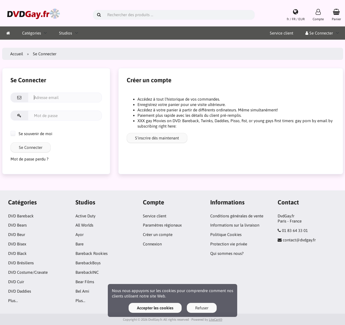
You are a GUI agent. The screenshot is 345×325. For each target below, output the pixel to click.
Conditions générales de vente (236, 216)
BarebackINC (87, 272)
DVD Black (17, 253)
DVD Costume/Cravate (28, 272)
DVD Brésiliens (21, 263)
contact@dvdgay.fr (299, 240)
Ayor (79, 234)
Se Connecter (319, 33)
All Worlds (84, 225)
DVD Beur (16, 234)
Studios (65, 33)
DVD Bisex (17, 244)
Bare (79, 244)
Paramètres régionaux (162, 225)
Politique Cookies (226, 234)
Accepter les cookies (155, 308)
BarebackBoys (88, 263)
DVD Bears (17, 225)
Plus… (13, 300)
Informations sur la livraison (234, 225)
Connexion (152, 244)
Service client (281, 33)
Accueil (16, 54)
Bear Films (84, 281)
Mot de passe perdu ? (30, 159)
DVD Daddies (19, 291)
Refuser (201, 308)
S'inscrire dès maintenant (157, 138)
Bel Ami (82, 291)
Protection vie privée (228, 244)
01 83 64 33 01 (295, 230)
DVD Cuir (16, 281)
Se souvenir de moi (31, 133)
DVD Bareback (21, 216)
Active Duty (85, 216)
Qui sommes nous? (227, 253)
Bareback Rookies (91, 253)
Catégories (31, 33)
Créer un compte (157, 234)
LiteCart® (215, 319)
